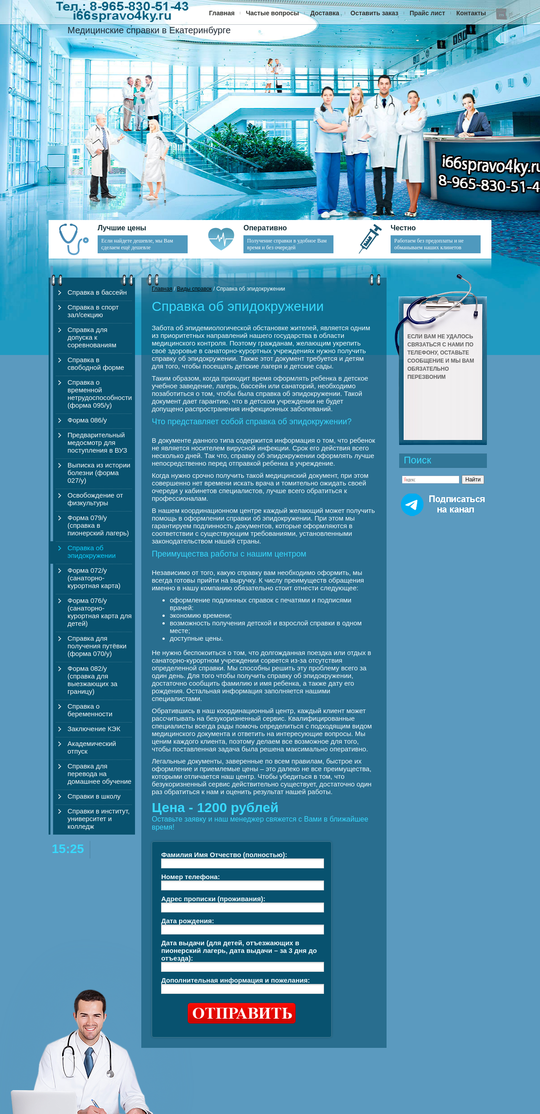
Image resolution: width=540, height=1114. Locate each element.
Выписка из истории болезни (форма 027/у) (99, 472)
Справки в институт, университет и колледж (99, 818)
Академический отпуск (92, 747)
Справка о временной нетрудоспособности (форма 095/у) (100, 393)
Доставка (324, 13)
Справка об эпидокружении (92, 551)
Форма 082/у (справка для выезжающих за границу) (92, 680)
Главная (222, 13)
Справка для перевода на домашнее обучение (99, 773)
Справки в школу (94, 796)
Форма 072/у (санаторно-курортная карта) (94, 577)
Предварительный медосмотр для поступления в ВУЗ (97, 442)
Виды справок (194, 289)
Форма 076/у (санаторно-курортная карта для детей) (100, 612)
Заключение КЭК (94, 728)
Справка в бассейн (97, 292)
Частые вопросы (272, 13)
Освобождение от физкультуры (95, 499)
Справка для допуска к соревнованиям (92, 337)
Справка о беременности (90, 710)
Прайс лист (427, 13)
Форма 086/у (87, 420)
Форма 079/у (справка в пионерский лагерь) (98, 525)
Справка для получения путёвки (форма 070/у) (97, 645)
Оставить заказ (374, 13)
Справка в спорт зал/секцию (93, 311)
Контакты (471, 13)
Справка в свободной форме (96, 363)
